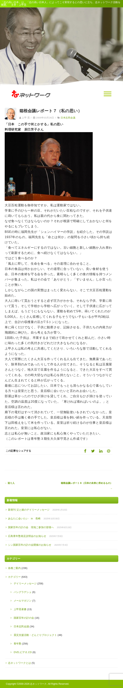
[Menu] (107, 94)
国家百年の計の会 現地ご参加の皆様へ (31, 527)
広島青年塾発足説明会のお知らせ (27, 536)
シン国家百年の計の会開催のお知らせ (29, 544)
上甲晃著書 (20, 609)
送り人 (10, 483)
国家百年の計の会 (24, 617)
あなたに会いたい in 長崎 (24, 518)
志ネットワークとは (19, 662)
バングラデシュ (22, 592)
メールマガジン (22, 600)
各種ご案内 (14, 568)
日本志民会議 (68, 118)
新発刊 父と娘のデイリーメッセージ (28, 509)
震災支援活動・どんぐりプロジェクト (35, 635)
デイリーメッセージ (25, 583)
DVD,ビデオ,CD (23, 652)
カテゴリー (14, 576)
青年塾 (17, 643)
